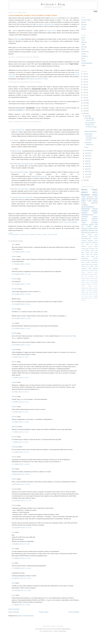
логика (82, 286)
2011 (84, 108)
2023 (84, 79)
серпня (87, 158)
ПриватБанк (84, 230)
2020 (84, 87)
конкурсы (84, 218)
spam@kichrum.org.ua (38, 176)
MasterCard (90, 272)
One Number (14, 140)
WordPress (87, 250)
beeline (91, 274)
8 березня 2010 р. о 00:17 (21, 474)
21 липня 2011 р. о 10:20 (21, 604)
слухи (96, 294)
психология (84, 224)
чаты (93, 298)
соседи (85, 296)
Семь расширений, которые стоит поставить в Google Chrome (32, 15)
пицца (82, 264)
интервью (83, 240)
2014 (84, 100)
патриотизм (95, 290)
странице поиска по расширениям (67, 222)
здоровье (95, 211)
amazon (92, 250)
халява (89, 201)
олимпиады (88, 290)
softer (13, 548)
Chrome (38, 234)
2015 (84, 97)
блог (96, 197)
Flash (96, 270)
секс (93, 294)
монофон (91, 288)
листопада (88, 150)
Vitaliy (13, 244)
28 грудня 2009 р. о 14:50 (21, 274)
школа (96, 298)
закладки (83, 282)
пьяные (91, 264)
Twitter (50, 234)
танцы (89, 268)
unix (92, 252)
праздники (90, 240)
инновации (95, 282)
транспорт (83, 298)
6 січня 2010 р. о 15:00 (20, 422)
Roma (13, 469)
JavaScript (92, 248)
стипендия (84, 268)
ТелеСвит (95, 220)
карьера (89, 284)
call (13, 268)
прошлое (95, 203)
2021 (84, 84)
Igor (13, 563)
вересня (87, 156)
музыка (96, 260)
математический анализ (87, 260)
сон (82, 296)
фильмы (83, 242)
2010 (84, 111)
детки (87, 256)
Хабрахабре (17, 39)
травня (87, 166)
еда (97, 256)
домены (91, 280)
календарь (83, 284)
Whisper (87, 274)
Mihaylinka (15, 426)
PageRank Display (16, 151)
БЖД (94, 274)
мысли (83, 262)
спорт (96, 266)
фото (87, 248)
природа (96, 292)
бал (92, 244)
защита (87, 282)
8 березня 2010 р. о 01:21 (21, 484)
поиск (87, 292)
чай (91, 298)
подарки (83, 292)
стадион (83, 248)
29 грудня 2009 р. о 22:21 (21, 345)
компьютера (53, 18)
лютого (87, 174)
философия (94, 222)
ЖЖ (82, 276)
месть (96, 286)
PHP (96, 224)
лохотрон (95, 258)
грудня (87, 116)
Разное (83, 254)
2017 (84, 95)
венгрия (96, 238)
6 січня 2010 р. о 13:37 (20, 412)
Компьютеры (24, 234)
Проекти (83, 29)
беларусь (88, 278)
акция (87, 244)
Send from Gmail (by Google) (19, 172)
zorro (13, 532)
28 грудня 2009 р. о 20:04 (21, 294)
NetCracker (88, 242)
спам (96, 230)
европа (95, 201)
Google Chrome (51, 30)
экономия (83, 300)
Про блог (83, 22)
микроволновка (84, 288)
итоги (95, 194)
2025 (84, 74)
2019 (84, 89)
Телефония (84, 56)
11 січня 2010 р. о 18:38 (20, 464)
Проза (83, 58)
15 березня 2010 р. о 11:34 (21, 500)
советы (91, 266)
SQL (96, 248)
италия (89, 232)
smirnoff (14, 349)
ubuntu (87, 252)
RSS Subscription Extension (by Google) (22, 163)
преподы (84, 213)
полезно (32, 234)
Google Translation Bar (17, 130)
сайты (90, 294)
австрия (96, 254)
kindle (82, 252)
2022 (84, 82)
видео (96, 234)
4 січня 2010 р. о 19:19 (20, 392)
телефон (89, 226)
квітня (87, 169)
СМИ (87, 254)
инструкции (84, 236)
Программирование (86, 63)
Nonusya (14, 406)
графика (83, 280)
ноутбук (88, 262)
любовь (83, 222)
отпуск (83, 203)
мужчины (95, 288)
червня (87, 163)
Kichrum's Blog (53, 4)
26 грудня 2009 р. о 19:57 (21, 252)
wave (55, 234)
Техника (83, 60)
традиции (95, 296)
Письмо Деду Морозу (91, 131)
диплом (93, 256)
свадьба (96, 264)
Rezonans (83, 274)
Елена (13, 595)
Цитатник (84, 47)
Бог (97, 274)
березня (87, 171)
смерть (96, 246)
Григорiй (14, 489)
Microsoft (84, 232)
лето (82, 226)
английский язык (93, 276)
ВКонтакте (15, 234)
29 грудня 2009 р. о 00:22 (21, 304)
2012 (84, 105)
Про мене (84, 24)
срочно (90, 296)
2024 (84, 76)
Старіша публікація (73, 612)
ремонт (87, 294)
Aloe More (15, 288)
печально (90, 197)
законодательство (87, 215)
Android (87, 270)
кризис (93, 232)
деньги (84, 192)
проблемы (83, 246)
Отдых (83, 40)
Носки (86, 147)
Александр (15, 446)
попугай (91, 292)
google (44, 234)
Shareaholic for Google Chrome (19, 189)
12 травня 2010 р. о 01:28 (21, 558)
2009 (84, 113)
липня (87, 161)
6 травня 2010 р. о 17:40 (21, 544)
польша (87, 264)
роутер (90, 246)
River (13, 583)
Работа (83, 49)
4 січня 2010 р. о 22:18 (20, 402)
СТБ (91, 254)
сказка (96, 240)
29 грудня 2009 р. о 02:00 (21, 318)
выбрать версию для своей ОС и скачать (36, 78)
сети (88, 266)
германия (90, 228)
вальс (91, 278)
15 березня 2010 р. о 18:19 (21, 527)
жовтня (87, 153)
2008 (84, 180)
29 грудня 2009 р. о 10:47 (21, 328)
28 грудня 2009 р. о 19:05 (21, 284)
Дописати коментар (13, 609)
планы (95, 199)
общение (83, 290)
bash (96, 250)
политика (84, 216)
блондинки (84, 228)
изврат (83, 199)
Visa (82, 250)
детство (87, 280)
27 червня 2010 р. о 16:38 (21, 568)
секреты (83, 266)
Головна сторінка (43, 612)
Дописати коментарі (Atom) (25, 615)
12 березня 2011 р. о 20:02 (21, 590)
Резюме (83, 27)
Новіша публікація (13, 612)
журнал (96, 280)
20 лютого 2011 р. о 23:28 (21, 578)
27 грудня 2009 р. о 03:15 (21, 264)
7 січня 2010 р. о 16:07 (20, 442)
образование (94, 262)
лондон (89, 286)
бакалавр (83, 278)
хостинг (83, 270)
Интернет (84, 42)
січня (86, 177)
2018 (84, 92)
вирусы (83, 256)
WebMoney (95, 242)
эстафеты (84, 205)
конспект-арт (95, 284)
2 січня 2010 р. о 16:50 (20, 357)
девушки (95, 216)
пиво (93, 230)
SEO (96, 232)
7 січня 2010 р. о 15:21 (20, 432)
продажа (83, 294)
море (90, 230)
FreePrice (83, 272)
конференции (84, 258)
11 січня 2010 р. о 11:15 (20, 452)
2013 (84, 103)
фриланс (91, 224)
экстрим (90, 236)
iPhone (83, 234)
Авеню (96, 252)
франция (95, 268)
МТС (86, 276)
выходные (95, 278)
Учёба (83, 44)
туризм (88, 298)
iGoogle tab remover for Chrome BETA (21, 197)
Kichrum (14, 256)
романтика (95, 218)
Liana (13, 323)
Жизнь (83, 37)
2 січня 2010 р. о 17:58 (20, 377)
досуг (95, 192)
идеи (91, 282)
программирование (87, 207)
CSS (90, 270)
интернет (67, 18)
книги (96, 244)
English (83, 65)
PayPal (96, 272)
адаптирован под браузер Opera (45, 24)
